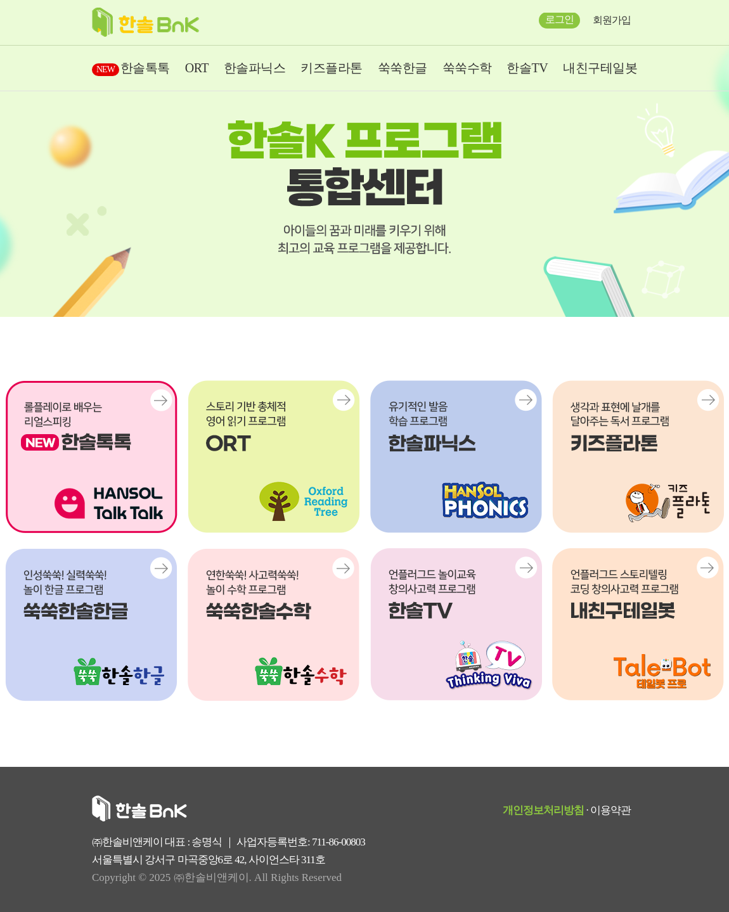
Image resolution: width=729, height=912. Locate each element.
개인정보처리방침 (543, 810)
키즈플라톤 (331, 68)
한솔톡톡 (131, 68)
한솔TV (527, 68)
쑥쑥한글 (402, 68)
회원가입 (612, 20)
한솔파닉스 (255, 68)
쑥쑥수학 (467, 68)
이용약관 (610, 810)
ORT (197, 68)
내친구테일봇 (600, 68)
